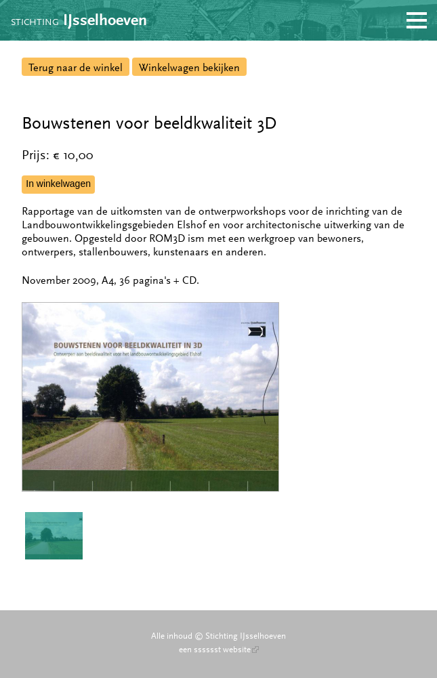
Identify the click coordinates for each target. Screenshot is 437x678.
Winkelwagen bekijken (189, 67)
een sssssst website (219, 649)
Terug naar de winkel (75, 67)
